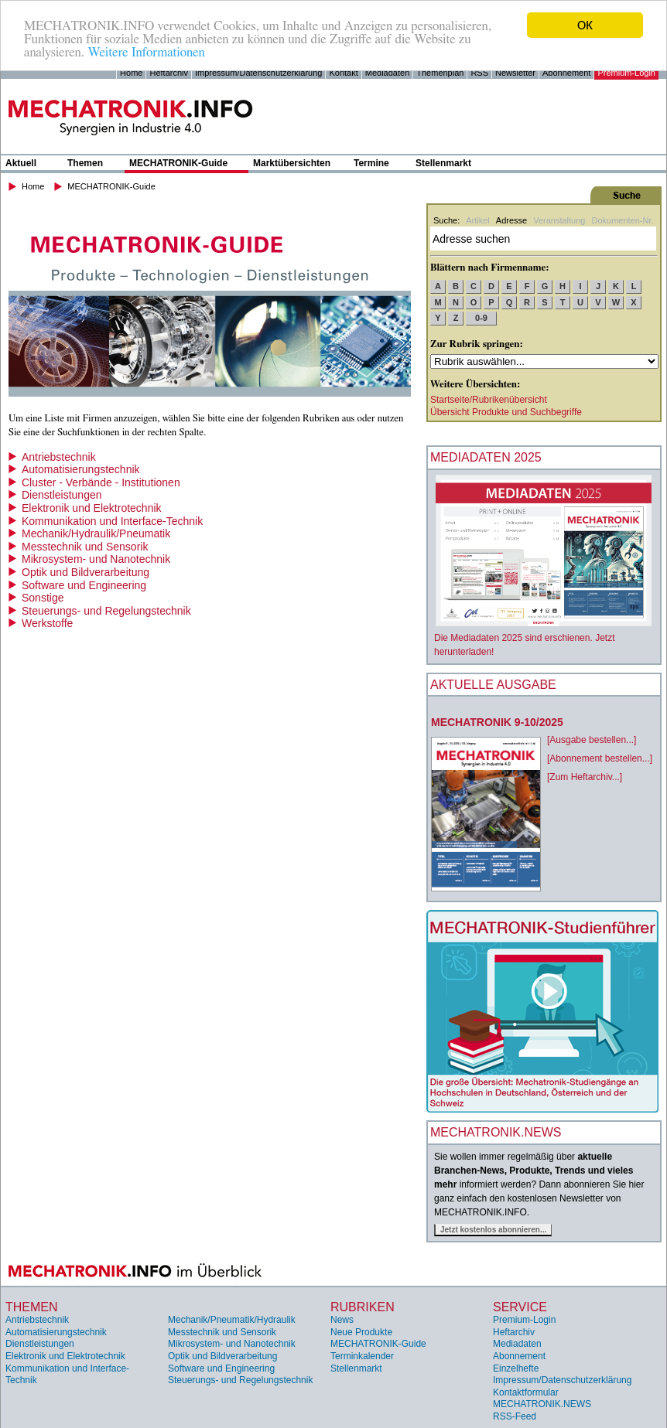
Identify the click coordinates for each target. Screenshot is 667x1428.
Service (520, 1307)
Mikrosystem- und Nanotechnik (96, 559)
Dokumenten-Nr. (622, 220)
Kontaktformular (526, 1392)
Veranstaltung (559, 220)
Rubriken (362, 1307)
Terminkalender (362, 1356)
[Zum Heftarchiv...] (584, 777)
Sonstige (42, 597)
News (342, 1319)
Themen (85, 163)
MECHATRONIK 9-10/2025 (497, 722)
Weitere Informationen (145, 52)
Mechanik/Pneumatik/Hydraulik (232, 1319)
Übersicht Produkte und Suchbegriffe (506, 412)
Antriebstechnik (59, 457)
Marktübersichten (291, 163)
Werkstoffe (47, 623)
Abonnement (566, 72)
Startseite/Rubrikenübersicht (488, 399)
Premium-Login (626, 72)
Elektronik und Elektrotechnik (92, 508)
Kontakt (343, 72)
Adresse (511, 220)
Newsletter (515, 72)
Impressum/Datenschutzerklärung (258, 72)
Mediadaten (387, 72)
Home (131, 72)
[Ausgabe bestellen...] (591, 739)
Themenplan (439, 72)
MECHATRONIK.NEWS (542, 1404)
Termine (371, 163)
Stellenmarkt (443, 163)
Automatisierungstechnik (81, 469)
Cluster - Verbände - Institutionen (101, 482)
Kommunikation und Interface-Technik (112, 521)
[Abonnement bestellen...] (599, 758)
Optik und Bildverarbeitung (85, 572)
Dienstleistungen (62, 495)
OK (585, 25)
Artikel (478, 220)
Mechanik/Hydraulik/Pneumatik (96, 533)
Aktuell (20, 163)
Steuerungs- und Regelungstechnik (106, 611)
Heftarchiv (168, 72)
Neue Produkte (361, 1332)
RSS (479, 72)
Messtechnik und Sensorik (85, 546)
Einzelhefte (516, 1368)
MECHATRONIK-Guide (178, 163)
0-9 (481, 317)
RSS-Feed (514, 1416)
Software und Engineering (84, 585)
